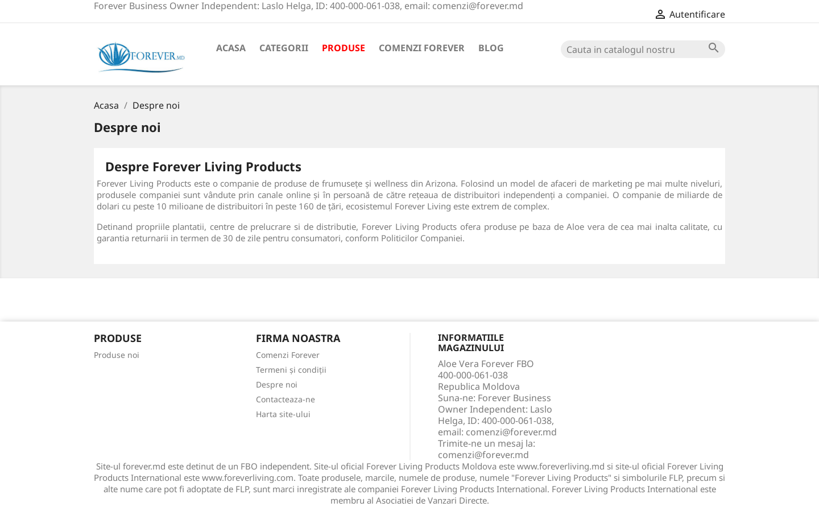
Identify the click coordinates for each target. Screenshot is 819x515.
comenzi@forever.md (483, 454)
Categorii (283, 48)
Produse (343, 48)
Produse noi (116, 354)
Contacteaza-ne (285, 399)
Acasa (231, 48)
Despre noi (276, 384)
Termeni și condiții (291, 369)
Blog (491, 48)
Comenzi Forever (422, 48)
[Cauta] (643, 49)
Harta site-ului (283, 414)
